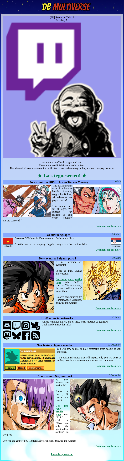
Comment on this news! (108, 226)
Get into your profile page (62, 410)
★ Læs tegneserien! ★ (62, 175)
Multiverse (65, 7)
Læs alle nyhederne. (62, 454)
